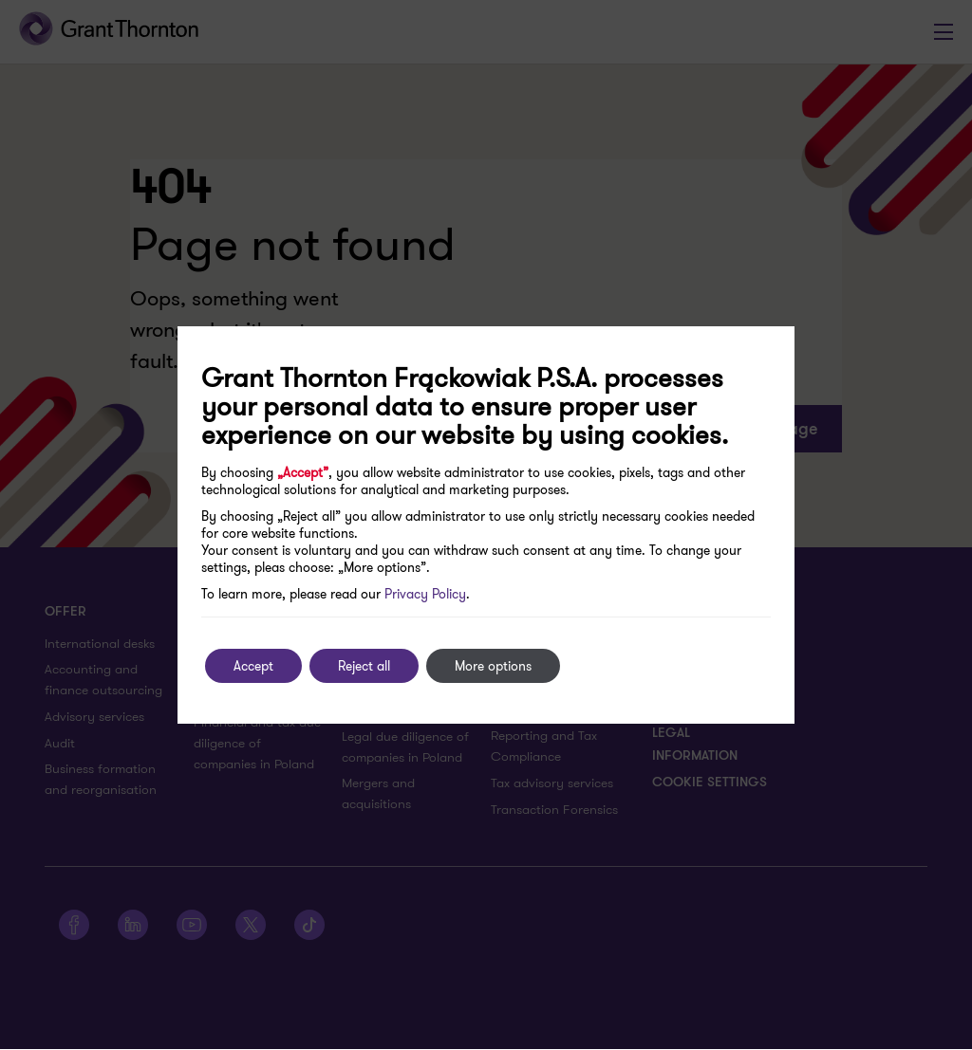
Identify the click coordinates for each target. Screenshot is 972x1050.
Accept (253, 665)
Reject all (364, 665)
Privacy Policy (425, 593)
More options (493, 665)
